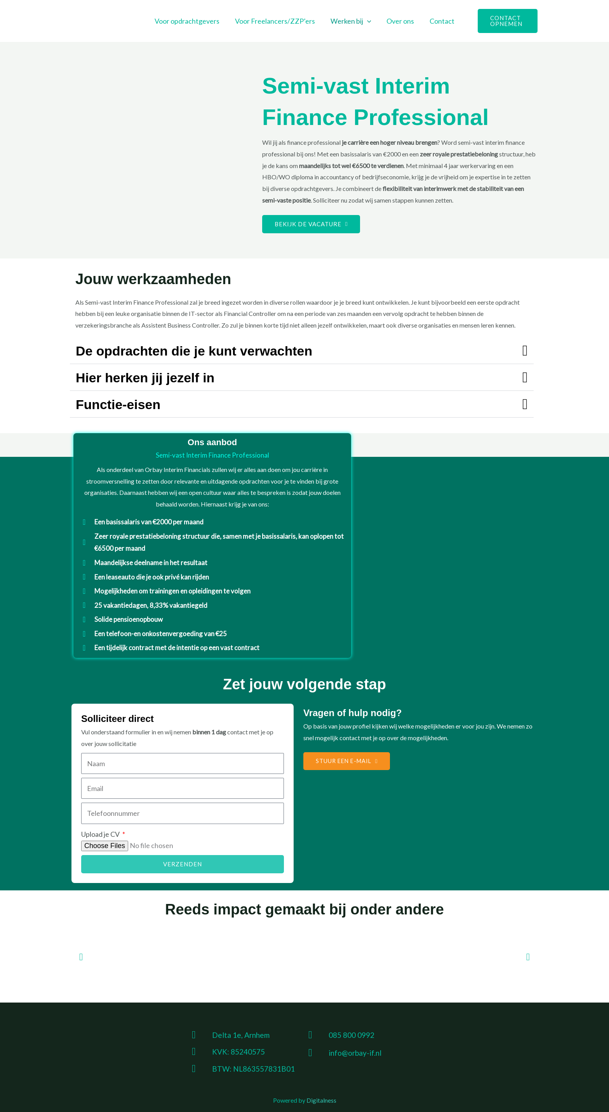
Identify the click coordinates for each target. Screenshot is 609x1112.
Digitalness (321, 1100)
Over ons (398, 21)
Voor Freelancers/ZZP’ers (277, 21)
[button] (367, 21)
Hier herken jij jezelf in (153, 377)
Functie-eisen (123, 404)
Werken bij (351, 21)
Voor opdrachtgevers (190, 21)
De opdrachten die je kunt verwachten (208, 350)
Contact (438, 21)
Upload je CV (101, 834)
